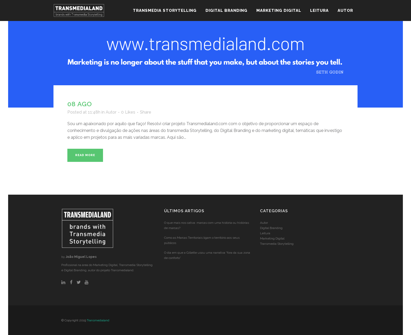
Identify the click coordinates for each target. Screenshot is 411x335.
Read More (85, 155)
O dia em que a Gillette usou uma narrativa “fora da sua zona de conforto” (207, 255)
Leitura (265, 233)
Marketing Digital (272, 238)
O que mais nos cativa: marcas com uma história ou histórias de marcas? (206, 225)
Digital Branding (271, 228)
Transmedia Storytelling (277, 244)
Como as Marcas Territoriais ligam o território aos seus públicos (202, 240)
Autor (111, 112)
